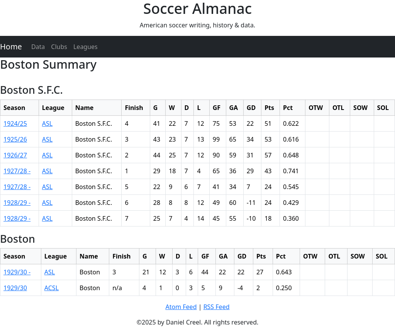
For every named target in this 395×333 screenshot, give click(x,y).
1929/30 (15, 288)
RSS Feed (216, 307)
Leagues (85, 46)
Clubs (59, 46)
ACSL (51, 288)
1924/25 (15, 123)
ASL (47, 123)
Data (38, 46)
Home (11, 46)
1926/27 (15, 155)
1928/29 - (17, 202)
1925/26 (15, 139)
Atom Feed (181, 307)
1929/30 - (17, 272)
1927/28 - (17, 171)
